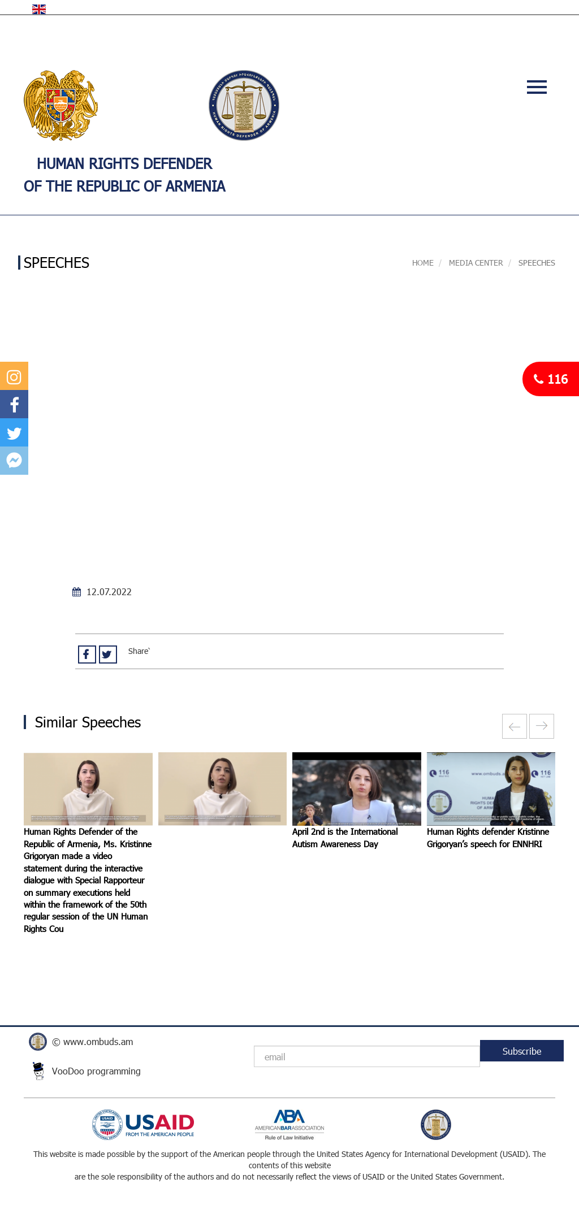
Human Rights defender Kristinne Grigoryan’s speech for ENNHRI (488, 837)
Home (423, 262)
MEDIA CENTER (475, 262)
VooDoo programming (96, 1071)
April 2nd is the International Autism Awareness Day (344, 837)
